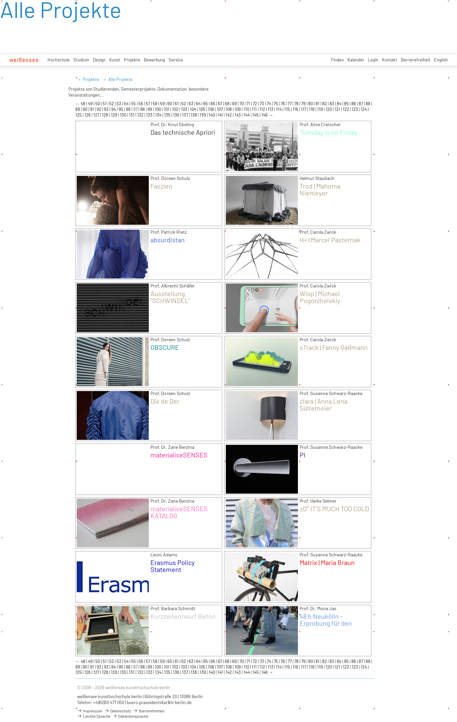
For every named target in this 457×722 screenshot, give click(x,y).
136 (176, 115)
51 (105, 103)
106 (211, 109)
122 (346, 109)
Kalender (355, 59)
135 (167, 115)
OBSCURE (164, 347)
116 (296, 109)
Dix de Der (164, 401)
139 (203, 115)
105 (202, 109)
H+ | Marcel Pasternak (330, 240)
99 (150, 109)
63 (191, 103)
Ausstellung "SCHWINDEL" (170, 296)
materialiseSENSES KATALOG (179, 512)
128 (105, 115)
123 (355, 109)
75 (276, 103)
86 (354, 103)
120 (329, 109)
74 (269, 103)
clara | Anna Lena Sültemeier (323, 404)
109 (238, 109)
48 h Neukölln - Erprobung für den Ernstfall (326, 623)
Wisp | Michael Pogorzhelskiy (320, 296)
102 (175, 109)
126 (88, 115)
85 (347, 103)
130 (123, 115)
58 (155, 103)
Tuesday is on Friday (328, 132)
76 (283, 103)
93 (107, 109)
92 (99, 109)
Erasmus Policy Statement (172, 565)
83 (332, 103)
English (441, 59)
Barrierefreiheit (415, 59)
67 (220, 103)
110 (246, 109)
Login (373, 59)
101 (167, 109)
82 (325, 103)
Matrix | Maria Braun (327, 562)
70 (242, 103)
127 (96, 115)
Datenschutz (117, 710)
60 (170, 103)
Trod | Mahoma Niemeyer (320, 189)
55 (134, 103)
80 (311, 103)
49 (91, 103)
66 (213, 103)
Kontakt (389, 59)
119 (320, 109)
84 (339, 103)
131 (132, 115)
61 (177, 103)
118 (312, 109)
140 (212, 115)
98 (143, 109)
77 (290, 103)
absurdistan (167, 240)
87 (361, 103)
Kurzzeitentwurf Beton (183, 616)
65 (206, 103)
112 (262, 109)
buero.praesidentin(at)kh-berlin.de (159, 702)
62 (184, 103)
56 (141, 103)
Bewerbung (154, 59)
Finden (337, 59)
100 (158, 109)
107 (220, 109)
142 (229, 115)
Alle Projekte (120, 79)
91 (92, 109)
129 (114, 115)
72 (255, 103)
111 (255, 109)
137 (185, 115)
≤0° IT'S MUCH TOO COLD (334, 509)
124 (364, 109)
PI (302, 455)
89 (78, 109)
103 (184, 109)
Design (99, 59)
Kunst (114, 59)
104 (193, 109)
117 (304, 109)
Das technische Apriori (182, 132)
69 (235, 103)
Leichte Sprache (93, 716)
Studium (81, 59)
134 (158, 115)
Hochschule (58, 59)
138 (194, 115)
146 (265, 115)
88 (368, 103)
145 (256, 115)
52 (112, 103)
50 (98, 103)
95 (121, 109)
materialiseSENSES (179, 455)
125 (79, 115)
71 (248, 103)
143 (238, 115)
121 (337, 109)
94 (114, 109)
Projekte (132, 59)
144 (247, 115)
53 (119, 103)
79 (304, 103)
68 (227, 103)
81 (318, 103)
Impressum (89, 710)
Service (176, 59)
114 (279, 109)
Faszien (161, 186)
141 (221, 115)
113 (271, 109)
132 (140, 115)
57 (148, 103)
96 (129, 109)
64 (199, 103)
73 (262, 103)
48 (83, 103)
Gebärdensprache (130, 716)
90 (85, 109)
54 (127, 103)
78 (297, 103)
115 (287, 109)
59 (163, 103)
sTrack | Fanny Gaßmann (334, 347)
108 (229, 109)
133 (149, 115)
